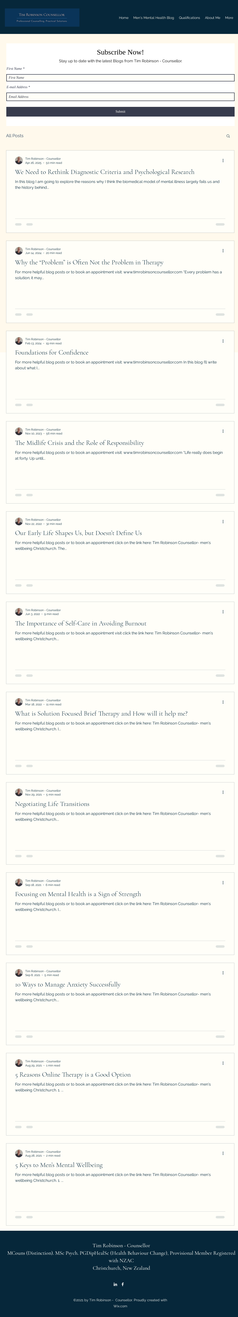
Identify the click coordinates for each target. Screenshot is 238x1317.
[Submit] (120, 112)
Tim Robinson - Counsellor (121, 1245)
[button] (228, 136)
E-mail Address (17, 87)
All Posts (15, 135)
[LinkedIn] (115, 1284)
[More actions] (225, 160)
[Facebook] (122, 1284)
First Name (14, 69)
